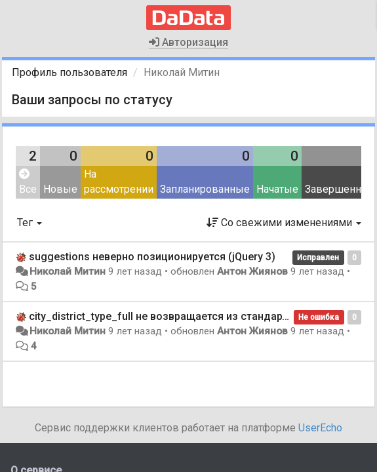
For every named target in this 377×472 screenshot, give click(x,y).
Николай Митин (68, 271)
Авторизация (188, 42)
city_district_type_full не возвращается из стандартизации (176, 316)
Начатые (277, 189)
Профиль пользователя (69, 72)
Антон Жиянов (252, 271)
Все (28, 181)
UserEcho (320, 428)
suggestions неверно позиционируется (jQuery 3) (152, 256)
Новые (60, 189)
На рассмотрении (118, 181)
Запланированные (205, 189)
